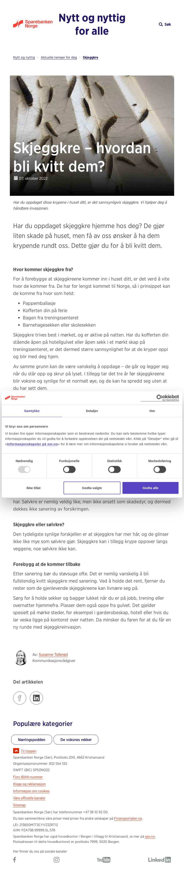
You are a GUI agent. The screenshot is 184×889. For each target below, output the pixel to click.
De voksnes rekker (76, 739)
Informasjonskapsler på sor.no (32, 444)
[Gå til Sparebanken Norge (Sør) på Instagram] (56, 860)
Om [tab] (152, 411)
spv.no (150, 836)
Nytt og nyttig (24, 57)
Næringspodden (31, 739)
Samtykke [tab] (32, 411)
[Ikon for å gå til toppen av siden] (16, 750)
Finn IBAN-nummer (28, 777)
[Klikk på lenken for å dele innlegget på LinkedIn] (36, 698)
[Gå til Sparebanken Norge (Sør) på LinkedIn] (159, 860)
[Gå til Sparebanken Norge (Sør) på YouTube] (104, 860)
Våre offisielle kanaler (29, 798)
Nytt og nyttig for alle (92, 24)
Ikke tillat (34, 487)
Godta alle (151, 487)
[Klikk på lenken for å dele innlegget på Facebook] (19, 698)
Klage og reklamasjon (29, 784)
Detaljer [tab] (92, 411)
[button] (151, 24)
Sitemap (19, 805)
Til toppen (28, 751)
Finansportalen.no (128, 818)
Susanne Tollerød (53, 654)
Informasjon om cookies (31, 791)
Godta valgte (92, 487)
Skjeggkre (90, 57)
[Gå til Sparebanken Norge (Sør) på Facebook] (14, 860)
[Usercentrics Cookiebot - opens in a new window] (160, 398)
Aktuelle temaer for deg (59, 57)
